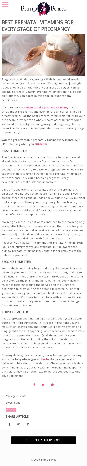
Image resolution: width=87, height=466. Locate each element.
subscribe (41, 144)
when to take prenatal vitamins (46, 107)
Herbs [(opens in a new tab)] (45, 359)
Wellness (11, 410)
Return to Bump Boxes (43, 440)
